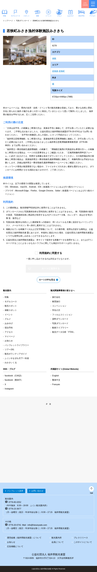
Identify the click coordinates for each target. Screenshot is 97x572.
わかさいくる (11, 362)
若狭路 (55, 71)
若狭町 (62, 71)
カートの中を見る (47, 280)
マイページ (10, 336)
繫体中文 (56, 380)
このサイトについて (83, 542)
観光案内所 (57, 538)
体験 (37, 16)
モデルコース (15, 16)
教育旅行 (56, 301)
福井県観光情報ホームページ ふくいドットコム (17, 4)
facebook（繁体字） (14, 380)
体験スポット (11, 310)
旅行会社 (56, 297)
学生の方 (56, 310)
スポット (26, 16)
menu (93, 4)
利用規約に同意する (50, 253)
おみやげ (70, 16)
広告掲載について (15, 546)
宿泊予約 (81, 16)
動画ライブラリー (60, 328)
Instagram (9, 389)
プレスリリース (81, 538)
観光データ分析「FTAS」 (63, 332)
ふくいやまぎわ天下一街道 (17, 358)
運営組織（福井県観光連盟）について (24, 538)
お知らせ (9, 341)
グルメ (59, 16)
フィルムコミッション (62, 315)
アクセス (9, 332)
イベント (48, 16)
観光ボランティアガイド (16, 354)
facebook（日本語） (14, 376)
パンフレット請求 (15, 491)
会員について (58, 542)
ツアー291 (9, 349)
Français (56, 384)
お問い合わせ (37, 491)
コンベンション (59, 306)
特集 (7, 297)
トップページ (8, 21)
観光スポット (11, 306)
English (55, 376)
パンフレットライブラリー (17, 345)
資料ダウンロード (60, 319)
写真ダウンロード (22, 21)
